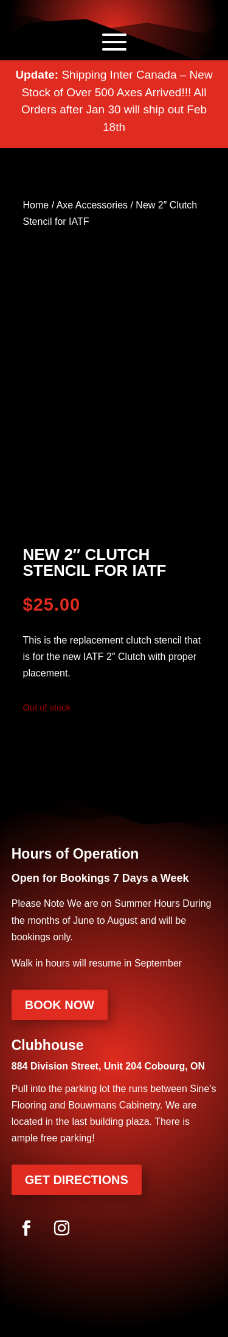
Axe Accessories (92, 205)
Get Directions (76, 1179)
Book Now (59, 1005)
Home (36, 205)
